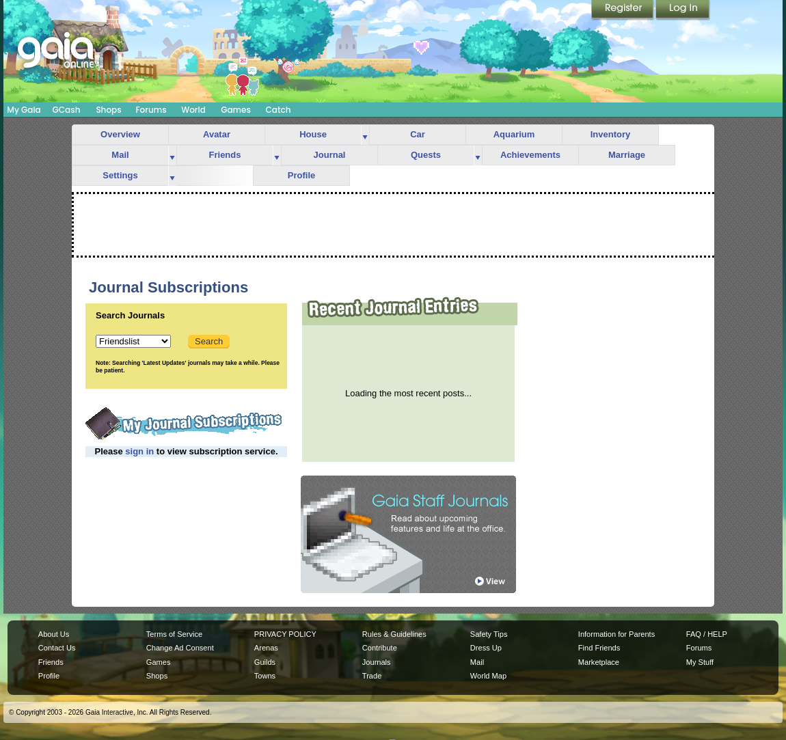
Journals (376, 662)
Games (236, 109)
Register (623, 10)
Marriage (626, 155)
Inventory (611, 134)
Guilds (264, 662)
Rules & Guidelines (394, 634)
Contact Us (57, 648)
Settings (120, 175)
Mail (119, 155)
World (193, 109)
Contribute (379, 648)
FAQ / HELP (706, 634)
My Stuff (700, 662)
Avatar (216, 134)
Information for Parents (616, 634)
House (313, 134)
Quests (426, 155)
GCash (67, 109)
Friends (225, 155)
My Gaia (23, 109)
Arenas (266, 648)
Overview (120, 134)
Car (417, 134)
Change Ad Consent (180, 648)
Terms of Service (174, 634)
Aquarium (514, 134)
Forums (150, 109)
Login (682, 10)
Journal (330, 155)
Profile (301, 175)
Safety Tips (489, 634)
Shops (108, 109)
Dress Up (486, 648)
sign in (139, 451)
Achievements (530, 155)
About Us (53, 634)
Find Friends (599, 648)
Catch (278, 109)
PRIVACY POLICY (285, 634)
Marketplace (598, 662)
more (365, 135)
